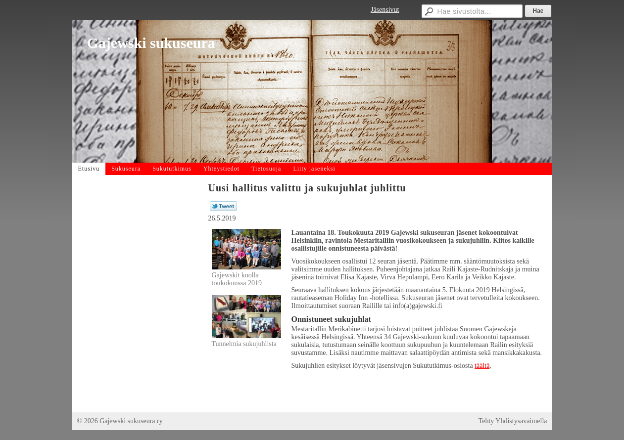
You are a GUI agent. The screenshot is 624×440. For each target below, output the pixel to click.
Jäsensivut (385, 9)
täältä (482, 365)
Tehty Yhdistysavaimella (513, 421)
